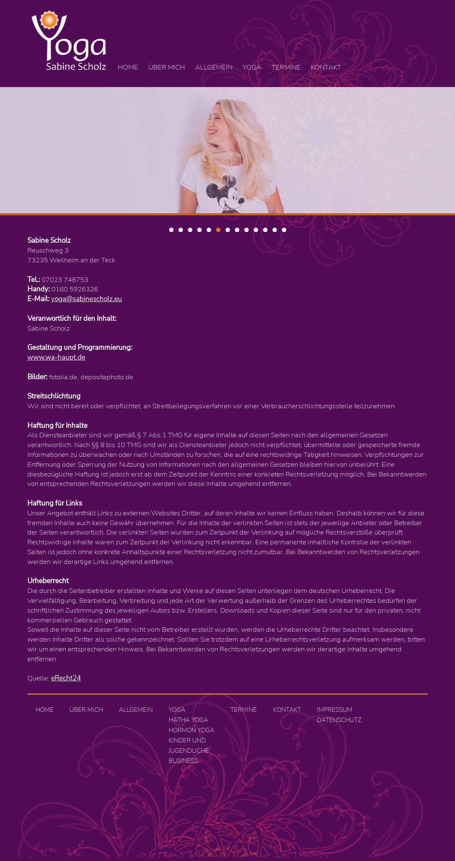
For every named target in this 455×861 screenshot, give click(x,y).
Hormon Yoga (191, 730)
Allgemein (213, 67)
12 (274, 230)
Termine (286, 67)
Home (128, 67)
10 (256, 230)
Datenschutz (339, 720)
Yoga (252, 67)
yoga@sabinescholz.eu (86, 299)
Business (183, 761)
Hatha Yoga (188, 720)
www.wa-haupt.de (56, 357)
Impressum (334, 710)
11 (265, 230)
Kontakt (326, 67)
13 (284, 230)
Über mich (166, 67)
